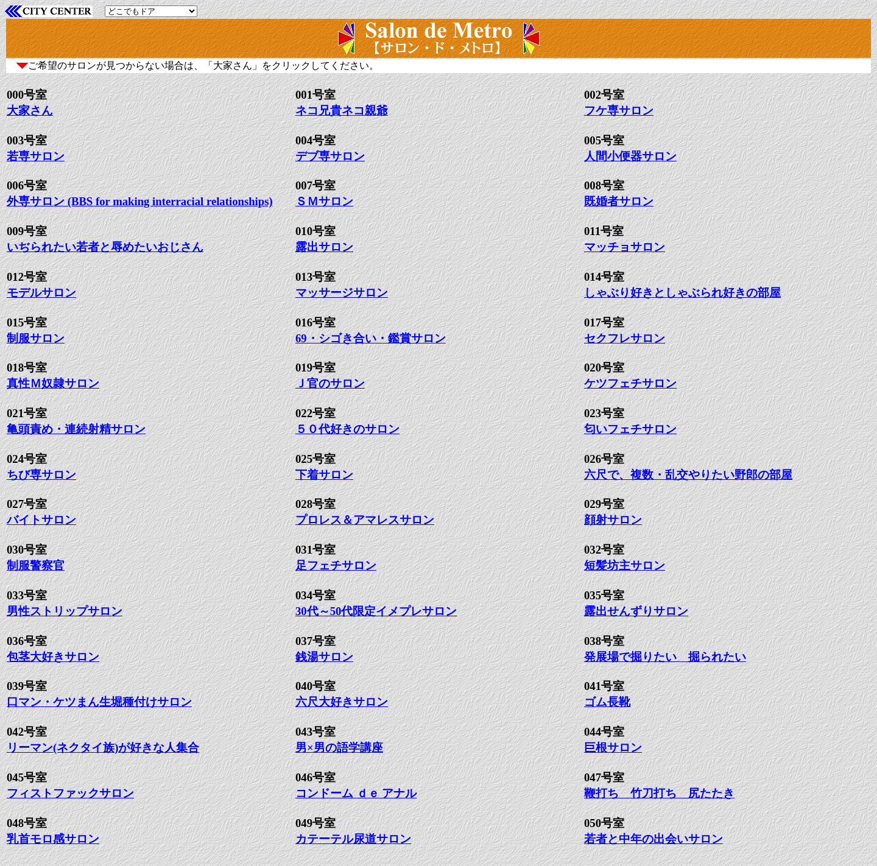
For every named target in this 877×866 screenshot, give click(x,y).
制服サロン (36, 338)
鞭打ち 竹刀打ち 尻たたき (659, 793)
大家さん (30, 110)
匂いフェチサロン (630, 429)
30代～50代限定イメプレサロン (376, 611)
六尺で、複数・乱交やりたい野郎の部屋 (688, 474)
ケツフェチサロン (630, 383)
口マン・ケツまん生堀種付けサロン (99, 701)
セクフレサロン (624, 338)
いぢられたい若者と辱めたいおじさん (105, 247)
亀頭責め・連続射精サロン (76, 429)
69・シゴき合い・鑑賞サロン (370, 338)
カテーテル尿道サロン (353, 839)
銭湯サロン (324, 656)
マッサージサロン (341, 292)
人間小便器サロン (630, 156)
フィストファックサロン (70, 793)
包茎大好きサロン (53, 656)
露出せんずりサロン (636, 611)
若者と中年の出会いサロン (653, 839)
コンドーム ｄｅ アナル (356, 793)
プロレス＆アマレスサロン (364, 519)
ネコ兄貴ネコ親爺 (341, 110)
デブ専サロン (330, 156)
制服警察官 (36, 565)
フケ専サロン (618, 110)
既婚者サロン (618, 201)
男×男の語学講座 (339, 747)
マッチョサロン (624, 247)
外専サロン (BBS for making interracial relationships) (140, 201)
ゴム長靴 (607, 701)
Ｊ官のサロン (330, 383)
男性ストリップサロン (64, 611)
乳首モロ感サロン (53, 839)
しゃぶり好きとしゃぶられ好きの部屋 (682, 292)
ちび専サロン (41, 474)
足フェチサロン (335, 565)
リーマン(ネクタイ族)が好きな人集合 (103, 747)
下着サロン (324, 474)
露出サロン (324, 247)
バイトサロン (41, 519)
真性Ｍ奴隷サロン (53, 383)
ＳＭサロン (324, 201)
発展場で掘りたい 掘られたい (665, 656)
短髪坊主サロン (624, 565)
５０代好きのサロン (347, 429)
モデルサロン (41, 292)
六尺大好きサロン (341, 701)
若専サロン (36, 156)
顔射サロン (613, 519)
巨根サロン (613, 747)
